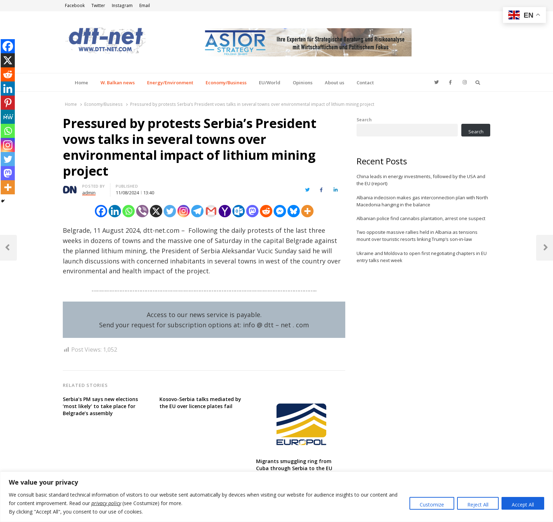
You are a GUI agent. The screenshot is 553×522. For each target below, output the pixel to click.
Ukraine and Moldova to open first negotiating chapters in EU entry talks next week (422, 256)
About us (334, 82)
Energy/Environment (170, 82)
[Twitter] (170, 211)
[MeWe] (8, 117)
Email (144, 5)
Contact (365, 82)
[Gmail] (211, 211)
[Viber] (142, 211)
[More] (307, 211)
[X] (156, 211)
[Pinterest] (8, 103)
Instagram (122, 5)
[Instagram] (183, 211)
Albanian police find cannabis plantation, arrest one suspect (421, 218)
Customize (432, 504)
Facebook (75, 5)
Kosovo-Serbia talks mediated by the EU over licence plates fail (200, 402)
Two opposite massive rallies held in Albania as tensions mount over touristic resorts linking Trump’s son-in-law (417, 235)
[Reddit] (266, 211)
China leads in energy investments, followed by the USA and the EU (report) (421, 180)
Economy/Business (226, 82)
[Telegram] (197, 211)
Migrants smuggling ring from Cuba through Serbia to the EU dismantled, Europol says (294, 468)
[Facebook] (101, 211)
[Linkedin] (115, 211)
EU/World (269, 82)
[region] (276, 497)
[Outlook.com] (238, 211)
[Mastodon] (252, 211)
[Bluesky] (293, 211)
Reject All (477, 504)
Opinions (302, 82)
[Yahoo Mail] (225, 211)
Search (364, 119)
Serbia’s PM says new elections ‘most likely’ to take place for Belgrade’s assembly (100, 406)
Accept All (523, 504)
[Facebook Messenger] (280, 211)
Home (81, 82)
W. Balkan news (118, 82)
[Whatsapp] (128, 211)
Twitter (98, 5)
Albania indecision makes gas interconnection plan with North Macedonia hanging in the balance (422, 201)
